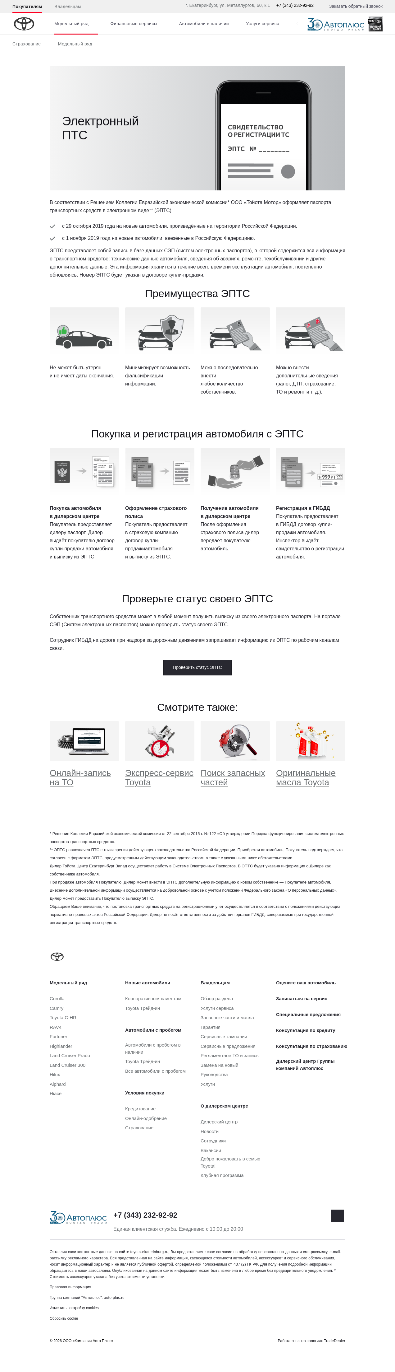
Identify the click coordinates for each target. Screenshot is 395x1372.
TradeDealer (334, 1341)
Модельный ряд (75, 43)
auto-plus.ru (114, 1297)
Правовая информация (70, 1287)
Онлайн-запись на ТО (80, 777)
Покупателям (27, 6)
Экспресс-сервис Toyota (159, 777)
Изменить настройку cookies (74, 1308)
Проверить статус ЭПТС (197, 667)
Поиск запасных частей (233, 777)
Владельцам (68, 6)
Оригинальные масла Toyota (306, 777)
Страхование (26, 43)
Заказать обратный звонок (356, 6)
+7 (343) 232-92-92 (295, 5)
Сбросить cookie (64, 1318)
